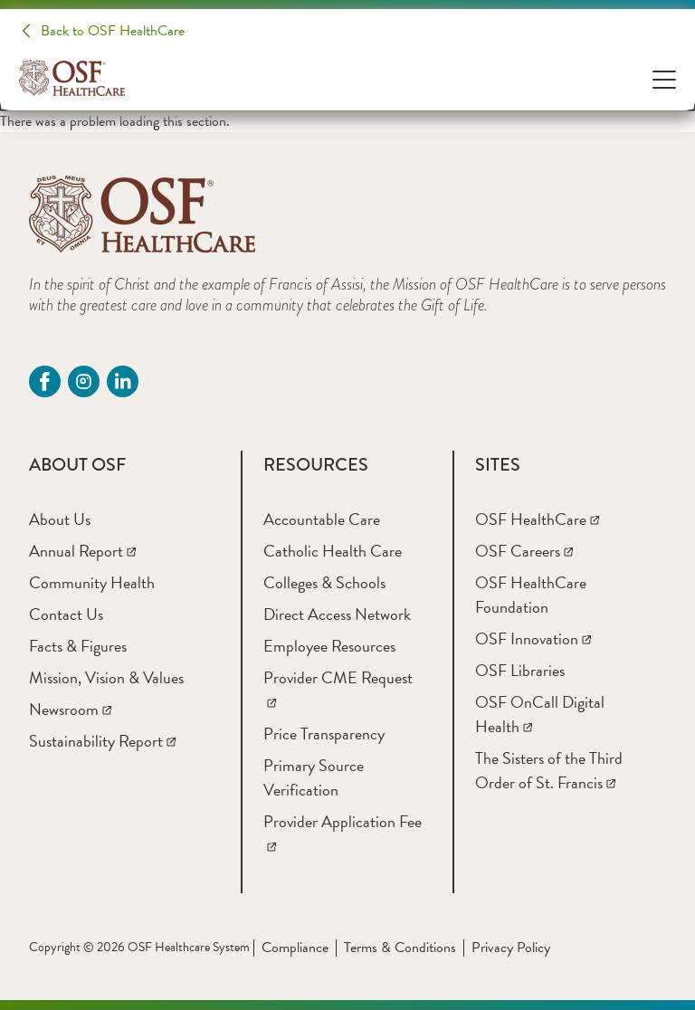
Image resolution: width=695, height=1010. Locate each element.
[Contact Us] (66, 614)
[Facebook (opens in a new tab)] (45, 381)
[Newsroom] (70, 709)
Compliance (295, 947)
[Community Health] (92, 582)
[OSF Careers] (524, 550)
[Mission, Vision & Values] (106, 677)
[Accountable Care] (321, 519)
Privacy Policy (510, 947)
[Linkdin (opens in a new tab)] (122, 381)
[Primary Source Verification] (313, 777)
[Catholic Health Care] (332, 550)
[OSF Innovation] (533, 638)
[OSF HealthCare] (537, 519)
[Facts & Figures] (78, 646)
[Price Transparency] (324, 733)
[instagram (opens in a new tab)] (84, 381)
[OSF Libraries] (520, 670)
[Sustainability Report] (102, 741)
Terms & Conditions (400, 947)
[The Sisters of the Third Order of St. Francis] (549, 770)
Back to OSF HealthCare (113, 31)
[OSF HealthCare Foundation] (530, 594)
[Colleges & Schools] (324, 582)
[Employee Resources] (329, 646)
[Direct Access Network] (337, 614)
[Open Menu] (664, 78)
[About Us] (59, 519)
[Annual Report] (82, 550)
